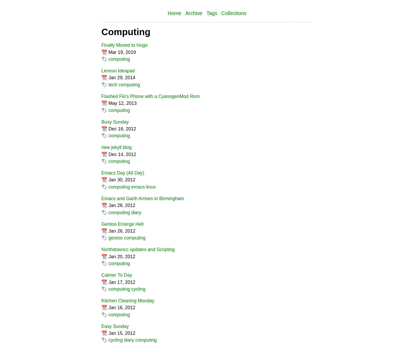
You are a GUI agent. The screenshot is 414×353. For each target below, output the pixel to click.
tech (113, 84)
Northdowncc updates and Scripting (138, 249)
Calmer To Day (116, 275)
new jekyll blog (116, 147)
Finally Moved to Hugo (124, 45)
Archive (194, 13)
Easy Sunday (115, 326)
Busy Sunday (115, 122)
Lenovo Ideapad (118, 70)
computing (119, 59)
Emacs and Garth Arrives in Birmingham (142, 198)
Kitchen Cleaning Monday (127, 300)
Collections (233, 13)
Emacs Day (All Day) (122, 173)
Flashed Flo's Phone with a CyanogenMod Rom (150, 96)
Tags (211, 13)
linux (151, 187)
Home (174, 13)
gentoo (116, 238)
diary (136, 212)
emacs (138, 187)
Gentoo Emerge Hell (122, 224)
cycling (138, 289)
